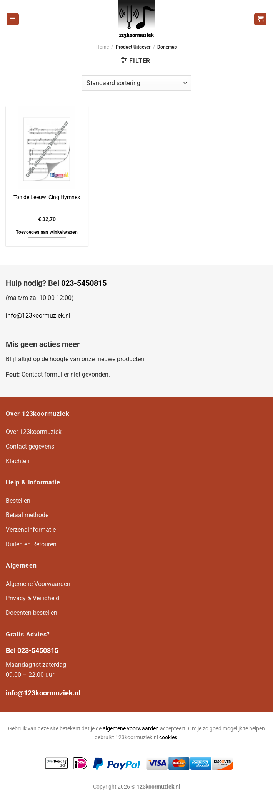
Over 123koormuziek (34, 431)
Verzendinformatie (31, 529)
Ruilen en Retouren (31, 544)
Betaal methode (27, 515)
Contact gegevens (30, 446)
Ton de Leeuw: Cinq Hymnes (46, 197)
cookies (168, 737)
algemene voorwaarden (131, 728)
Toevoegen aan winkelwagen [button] (47, 232)
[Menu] (13, 19)
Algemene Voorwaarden (38, 584)
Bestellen (18, 500)
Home (102, 47)
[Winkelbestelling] (136, 83)
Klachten (18, 461)
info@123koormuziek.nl (38, 315)
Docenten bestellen (31, 612)
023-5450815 (84, 283)
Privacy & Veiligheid (32, 598)
